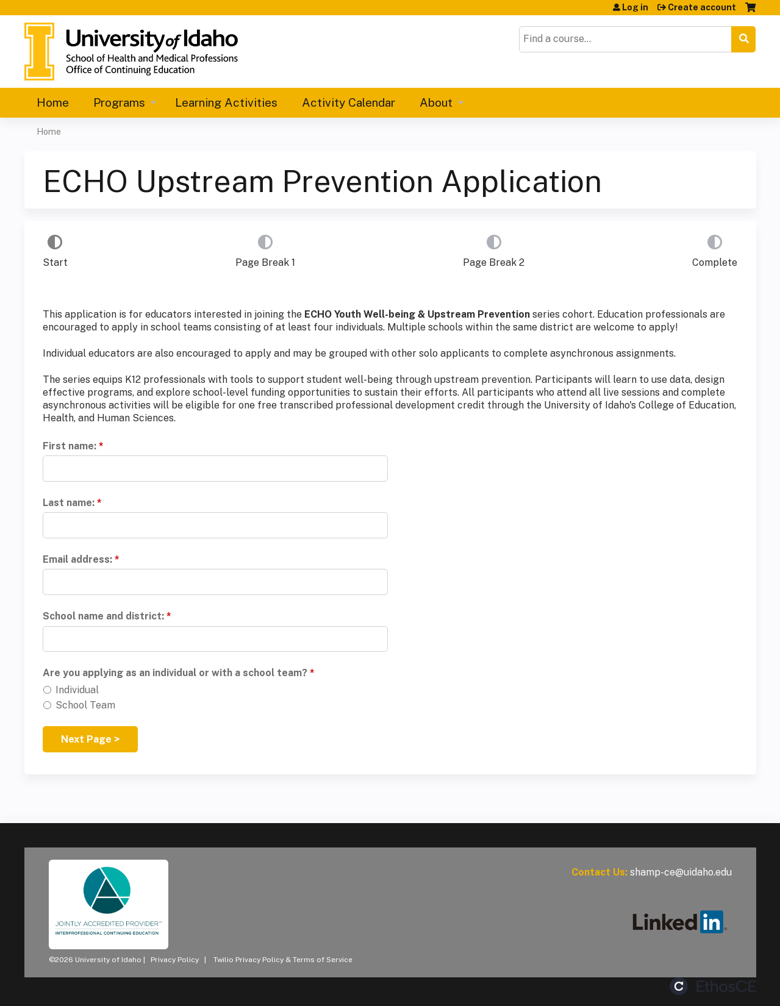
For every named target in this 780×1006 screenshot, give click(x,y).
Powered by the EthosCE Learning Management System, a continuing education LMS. (713, 986)
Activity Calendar (348, 102)
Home (53, 102)
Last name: (69, 502)
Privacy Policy (175, 959)
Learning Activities (226, 102)
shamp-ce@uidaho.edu (681, 872)
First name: (69, 446)
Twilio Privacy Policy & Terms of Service (282, 959)
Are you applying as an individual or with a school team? (175, 673)
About (436, 102)
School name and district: (103, 616)
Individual (77, 690)
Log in (635, 7)
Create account (702, 7)
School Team (85, 705)
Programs (119, 102)
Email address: (77, 559)
